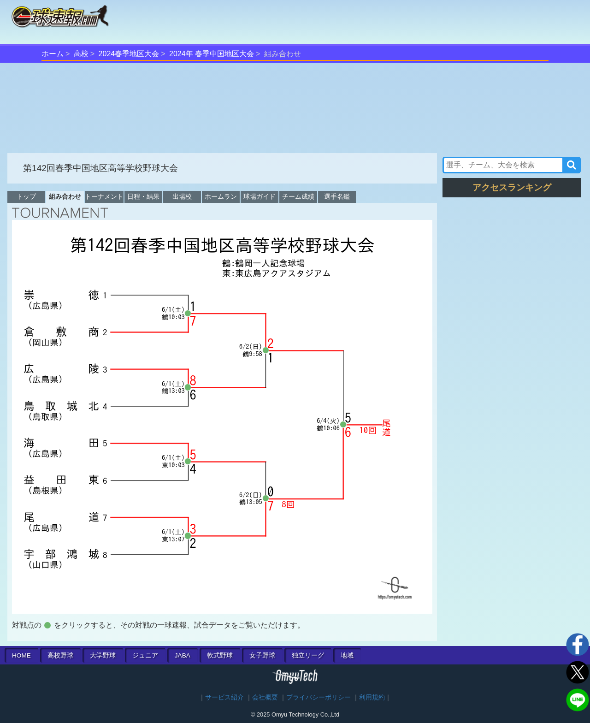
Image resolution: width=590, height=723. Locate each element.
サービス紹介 (224, 697)
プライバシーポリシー (318, 697)
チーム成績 (298, 196)
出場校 (182, 196)
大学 (103, 655)
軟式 (220, 655)
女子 (262, 655)
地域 (347, 655)
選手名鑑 (337, 196)
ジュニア (145, 655)
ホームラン (221, 196)
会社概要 (265, 697)
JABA (182, 655)
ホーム (52, 54)
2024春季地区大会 (129, 54)
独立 (308, 655)
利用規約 (372, 697)
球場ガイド (259, 196)
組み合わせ (65, 196)
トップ (26, 196)
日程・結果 (143, 196)
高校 (81, 54)
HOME (21, 655)
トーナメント (104, 196)
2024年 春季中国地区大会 (211, 54)
